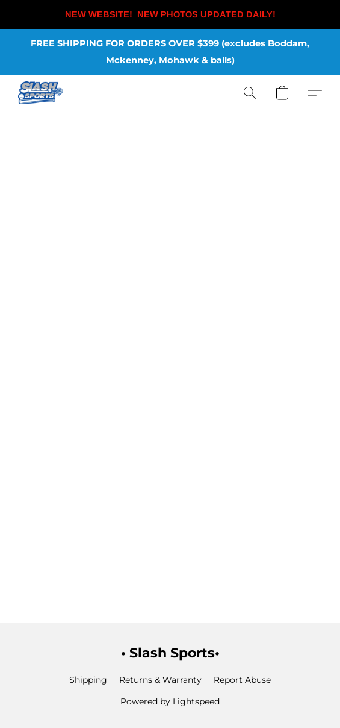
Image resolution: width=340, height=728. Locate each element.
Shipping (88, 679)
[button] (42, 93)
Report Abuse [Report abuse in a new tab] (242, 679)
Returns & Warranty (160, 679)
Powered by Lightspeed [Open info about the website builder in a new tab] (170, 701)
